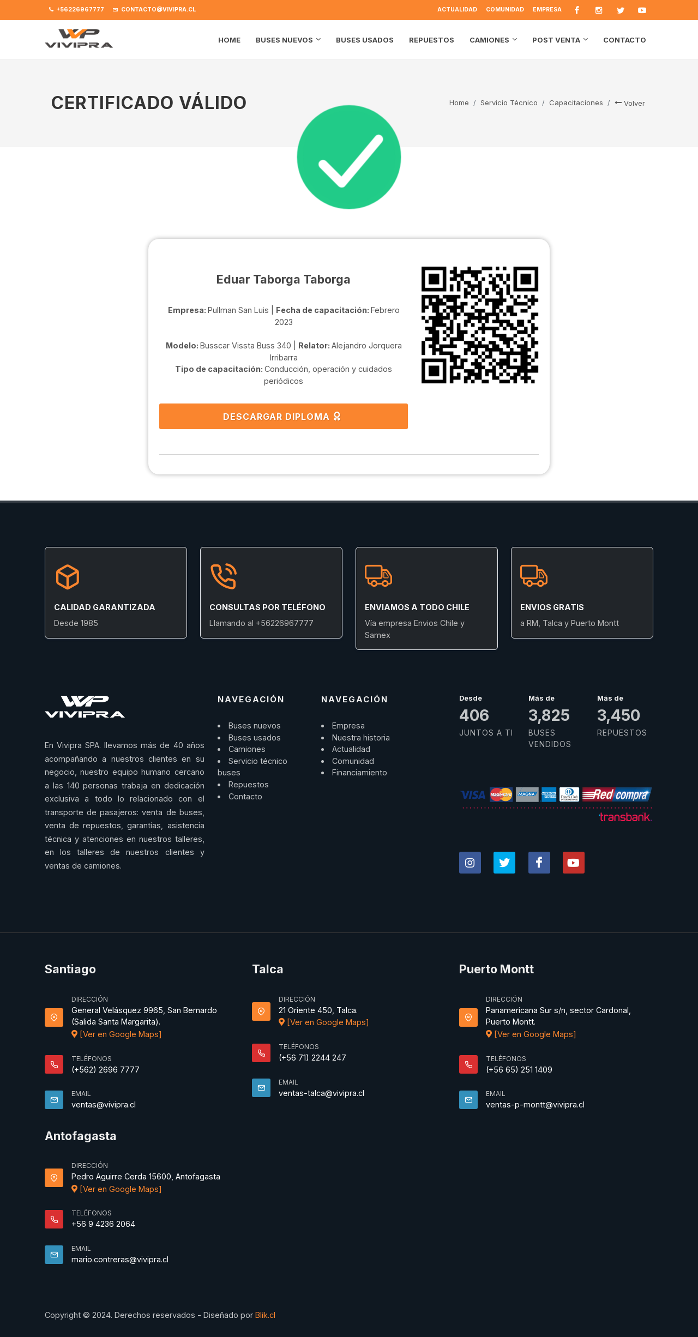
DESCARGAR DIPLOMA (282, 416)
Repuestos (248, 784)
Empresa (547, 9)
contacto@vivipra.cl (154, 9)
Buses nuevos (254, 725)
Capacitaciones (576, 102)
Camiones (247, 749)
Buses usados (254, 737)
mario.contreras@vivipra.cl (120, 1259)
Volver (630, 103)
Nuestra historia (361, 737)
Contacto (245, 796)
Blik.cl (265, 1315)
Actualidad (457, 9)
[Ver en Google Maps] (116, 1034)
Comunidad (505, 9)
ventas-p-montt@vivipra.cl (535, 1104)
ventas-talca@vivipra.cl (321, 1093)
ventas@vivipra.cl (103, 1104)
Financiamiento (359, 772)
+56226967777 (76, 9)
